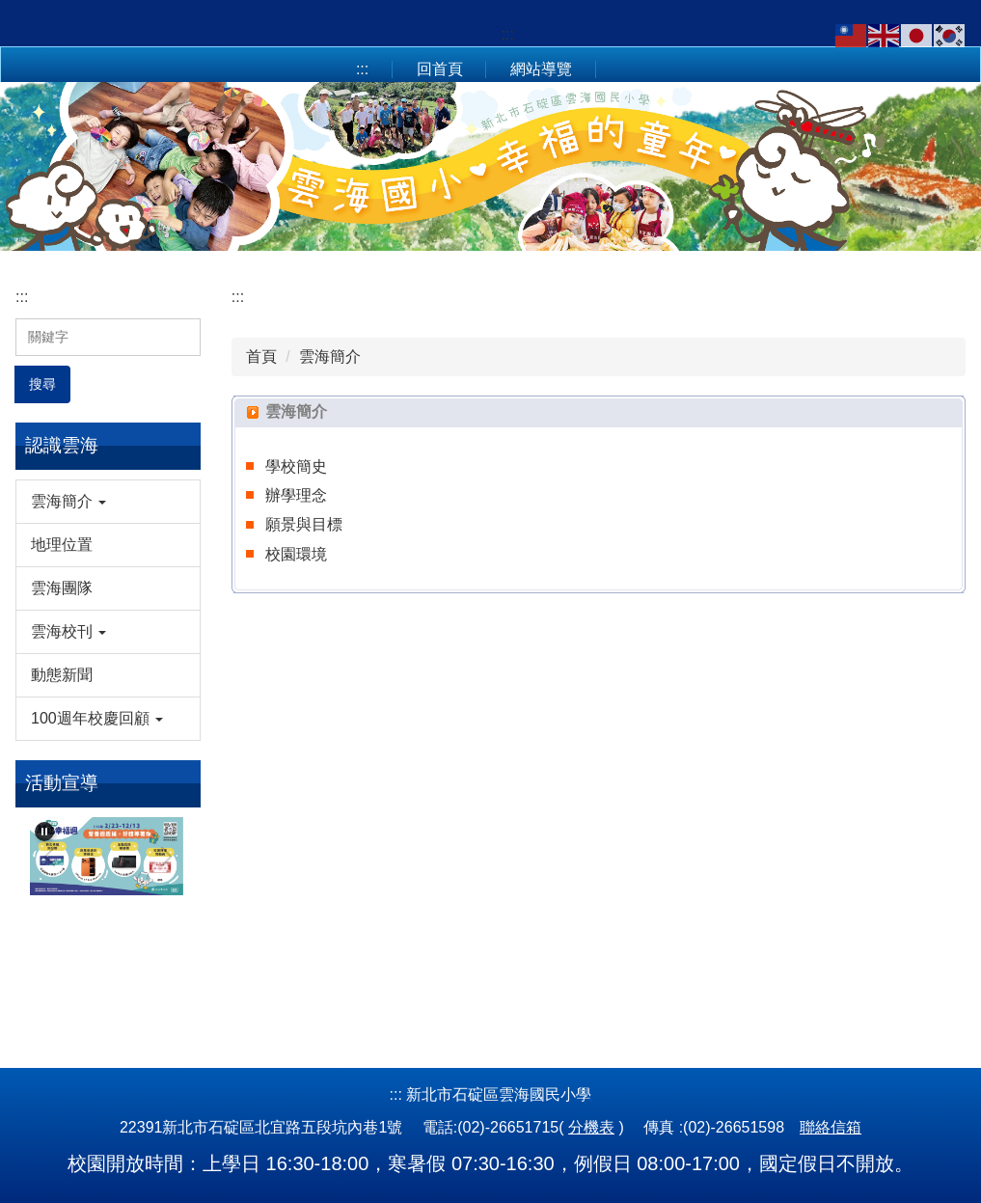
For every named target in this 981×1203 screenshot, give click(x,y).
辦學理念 (296, 495)
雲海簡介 (330, 356)
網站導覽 (541, 69)
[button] (108, 501)
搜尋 (42, 384)
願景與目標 (303, 524)
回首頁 (440, 69)
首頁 (261, 356)
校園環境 (296, 554)
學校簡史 (296, 466)
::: (508, 34)
